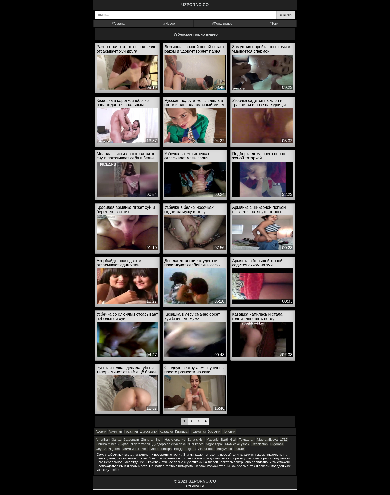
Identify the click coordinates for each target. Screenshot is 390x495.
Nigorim (114, 449)
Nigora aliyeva (267, 439)
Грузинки (131, 431)
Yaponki (212, 439)
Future (239, 449)
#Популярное (222, 23)
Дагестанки (148, 431)
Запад (116, 439)
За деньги (131, 439)
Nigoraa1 (277, 444)
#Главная (119, 23)
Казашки (166, 431)
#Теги (273, 23)
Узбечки (214, 431)
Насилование (175, 439)
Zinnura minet (106, 444)
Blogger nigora (185, 449)
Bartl (224, 439)
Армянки (115, 431)
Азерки (101, 431)
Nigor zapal (214, 444)
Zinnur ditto (206, 449)
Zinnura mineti (151, 439)
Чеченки (228, 431)
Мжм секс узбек (237, 444)
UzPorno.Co (195, 486)
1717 (284, 439)
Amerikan (103, 439)
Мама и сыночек (134, 449)
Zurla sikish (196, 439)
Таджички (198, 431)
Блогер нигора (161, 449)
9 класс (198, 444)
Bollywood (224, 449)
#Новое (169, 23)
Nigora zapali (140, 444)
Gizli (233, 439)
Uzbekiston (259, 444)
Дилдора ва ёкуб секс (169, 444)
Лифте (123, 444)
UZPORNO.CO (195, 5)
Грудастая (246, 439)
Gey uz (101, 449)
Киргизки (182, 431)
